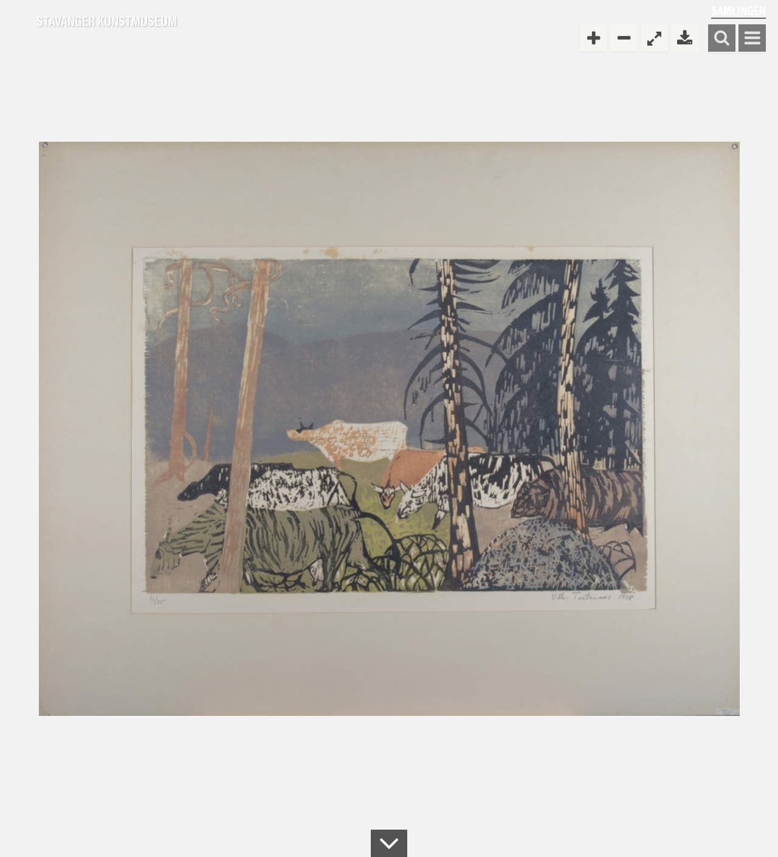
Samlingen (738, 10)
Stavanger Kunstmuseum (106, 21)
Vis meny (752, 38)
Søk (721, 38)
